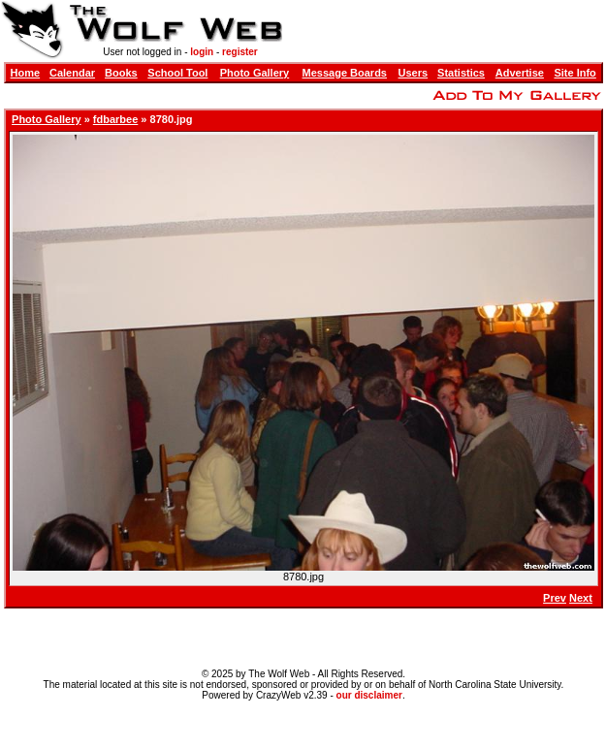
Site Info (574, 72)
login (201, 52)
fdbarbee (115, 119)
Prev (554, 598)
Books (121, 72)
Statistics (461, 72)
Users (414, 72)
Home (26, 72)
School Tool (177, 72)
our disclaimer (369, 695)
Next (580, 598)
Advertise (519, 72)
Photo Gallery (255, 72)
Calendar (72, 72)
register (240, 52)
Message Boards (345, 72)
